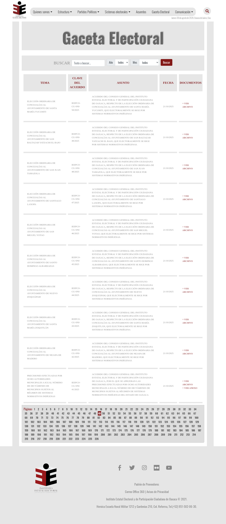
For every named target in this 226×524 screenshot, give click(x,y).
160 (33, 430)
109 (77, 422)
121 (147, 422)
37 (36, 413)
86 (120, 417)
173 (114, 430)
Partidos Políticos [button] (87, 11)
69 (31, 417)
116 (118, 422)
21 (126, 409)
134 (51, 426)
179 (150, 430)
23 (137, 409)
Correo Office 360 (134, 491)
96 (174, 417)
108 (70, 422)
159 (26, 430)
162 (45, 430)
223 (77, 439)
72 (47, 417)
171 (102, 430)
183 (174, 430)
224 (83, 439)
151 (156, 426)
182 (168, 430)
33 (190, 409)
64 (178, 413)
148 (137, 426)
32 (184, 409)
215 (26, 439)
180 (156, 430)
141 (94, 426)
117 (124, 422)
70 (37, 417)
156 (187, 426)
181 (162, 430)
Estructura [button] (63, 11)
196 (77, 434)
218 (45, 439)
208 (156, 434)
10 (71, 409)
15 (96, 409)
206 (143, 434)
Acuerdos (141, 11)
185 (187, 430)
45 (79, 413)
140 (88, 426)
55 (130, 413)
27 (158, 409)
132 (38, 426)
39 (47, 413)
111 (89, 422)
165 (64, 430)
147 (131, 426)
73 (52, 417)
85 (114, 417)
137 (69, 426)
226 (97, 439)
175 (126, 430)
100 (196, 417)
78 (78, 417)
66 (189, 413)
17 (106, 409)
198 (89, 434)
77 (73, 417)
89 (136, 417)
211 (175, 434)
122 (154, 422)
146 (125, 426)
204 (129, 434)
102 (32, 422)
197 (83, 434)
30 (174, 409)
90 (141, 417)
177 (138, 430)
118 (129, 422)
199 (96, 434)
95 (168, 417)
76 (67, 417)
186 (193, 430)
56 (135, 413)
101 (26, 422)
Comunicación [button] (182, 11)
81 (94, 417)
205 (136, 434)
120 (142, 422)
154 (174, 426)
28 (163, 409)
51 (109, 413)
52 (114, 413)
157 (193, 426)
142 (100, 426)
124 (166, 422)
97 (179, 417)
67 (195, 413)
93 (157, 417)
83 (104, 417)
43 (68, 413)
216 (32, 439)
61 (162, 413)
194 (64, 434)
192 (51, 434)
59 (151, 413)
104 (45, 422)
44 (73, 413)
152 (162, 426)
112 (94, 422)
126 (178, 422)
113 (100, 422)
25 (147, 409)
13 (86, 409)
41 (58, 413)
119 (135, 422)
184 (181, 430)
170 (96, 430)
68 (26, 417)
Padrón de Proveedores (146, 484)
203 (123, 434)
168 (83, 430)
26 (152, 409)
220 (58, 439)
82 (98, 417)
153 (168, 426)
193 (58, 434)
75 (62, 417)
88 (130, 417)
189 (32, 434)
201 (109, 434)
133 (44, 426)
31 (179, 409)
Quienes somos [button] (41, 11)
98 (185, 417)
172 (108, 430)
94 (163, 417)
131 (32, 426)
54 (124, 413)
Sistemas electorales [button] (116, 11)
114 (106, 422)
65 (183, 413)
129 (197, 422)
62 (167, 413)
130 (26, 426)
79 (83, 417)
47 (89, 413)
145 (119, 426)
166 (71, 430)
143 (106, 426)
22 (131, 409)
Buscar (166, 62)
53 (119, 413)
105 (51, 422)
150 (150, 426)
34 (195, 409)
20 (121, 409)
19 (116, 409)
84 (109, 417)
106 (58, 422)
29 (168, 409)
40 (52, 413)
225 (90, 439)
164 (58, 430)
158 (199, 426)
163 (51, 430)
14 (91, 409)
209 (163, 434)
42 (63, 413)
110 (83, 422)
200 (103, 434)
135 (57, 426)
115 (112, 422)
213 (188, 434)
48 (95, 413)
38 (42, 413)
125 (172, 422)
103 (39, 422)
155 (180, 426)
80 (88, 417)
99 (190, 417)
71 (42, 417)
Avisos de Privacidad (158, 491)
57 (140, 413)
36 (31, 413)
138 (75, 426)
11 (76, 409)
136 (63, 426)
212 (181, 434)
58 (145, 413)
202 (116, 434)
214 (194, 434)
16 (101, 409)
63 (172, 413)
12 (81, 409)
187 (199, 430)
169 (90, 430)
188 (26, 434)
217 (38, 439)
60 (156, 413)
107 (64, 422)
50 (103, 413)
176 (132, 430)
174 (120, 430)
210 (169, 434)
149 (143, 426)
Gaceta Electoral (161, 11)
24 (142, 409)
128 (191, 422)
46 (84, 413)
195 (70, 434)
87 (125, 417)
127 (184, 422)
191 (45, 434)
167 (77, 430)
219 (51, 439)
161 (39, 430)
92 (152, 417)
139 (82, 426)
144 (112, 426)
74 (57, 417)
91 (147, 417)
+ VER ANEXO (189, 388)
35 (26, 413)
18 (111, 409)
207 (149, 434)
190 (39, 434)
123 (160, 422)
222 (70, 439)
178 (144, 430)
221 (64, 439)
